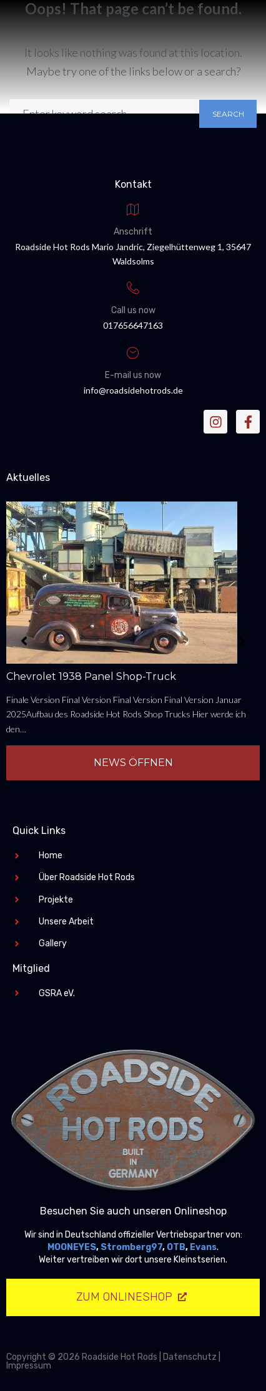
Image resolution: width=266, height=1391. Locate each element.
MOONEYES (71, 1247)
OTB (176, 1247)
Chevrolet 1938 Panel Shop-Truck (91, 676)
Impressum (28, 1365)
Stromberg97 (131, 1247)
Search (228, 114)
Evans (203, 1247)
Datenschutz (190, 1357)
